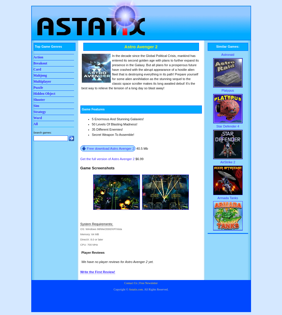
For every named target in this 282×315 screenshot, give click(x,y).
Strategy (40, 112)
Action (38, 57)
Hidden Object (45, 94)
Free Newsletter (148, 283)
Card (37, 69)
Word (38, 118)
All (36, 124)
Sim (36, 106)
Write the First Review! (97, 272)
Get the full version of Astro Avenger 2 (107, 159)
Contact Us (130, 283)
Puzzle (38, 88)
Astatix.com (136, 289)
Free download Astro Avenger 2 (110, 148)
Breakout (40, 63)
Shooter (39, 100)
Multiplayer (42, 81)
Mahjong (40, 75)
